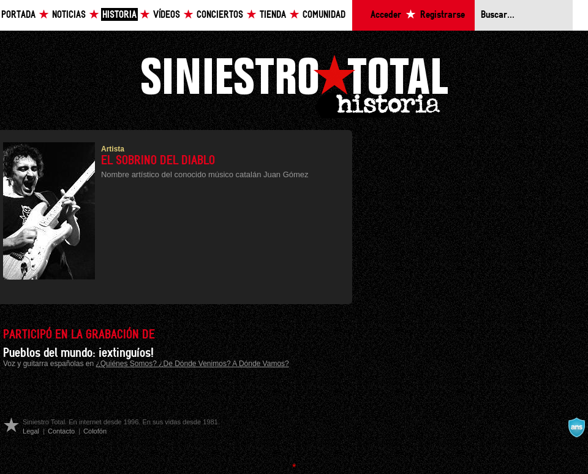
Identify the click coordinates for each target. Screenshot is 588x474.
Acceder (386, 15)
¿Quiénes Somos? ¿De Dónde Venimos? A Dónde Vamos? (192, 363)
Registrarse (442, 15)
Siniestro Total (294, 85)
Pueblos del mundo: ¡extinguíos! (78, 353)
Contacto (61, 431)
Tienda (273, 15)
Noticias (69, 15)
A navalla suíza (576, 427)
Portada (18, 15)
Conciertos (220, 15)
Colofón (95, 431)
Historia (119, 15)
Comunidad (324, 15)
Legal (31, 431)
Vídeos (166, 15)
